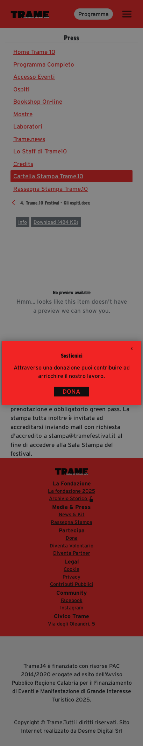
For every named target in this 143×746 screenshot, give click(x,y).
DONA (71, 391)
